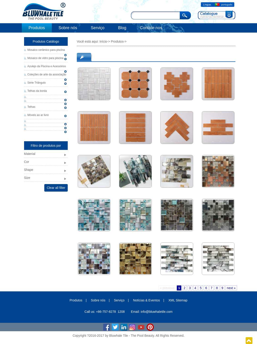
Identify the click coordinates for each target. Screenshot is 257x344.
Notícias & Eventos (146, 300)
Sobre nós (68, 28)
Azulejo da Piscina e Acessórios (46, 66)
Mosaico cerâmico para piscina (46, 49)
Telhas (31, 106)
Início (103, 41)
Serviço (98, 28)
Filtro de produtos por (46, 145)
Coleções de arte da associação (46, 74)
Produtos (37, 28)
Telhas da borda (37, 90)
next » (231, 288)
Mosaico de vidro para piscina (45, 58)
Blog (122, 28)
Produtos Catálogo (46, 41)
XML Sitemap (177, 300)
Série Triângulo (36, 82)
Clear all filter (56, 188)
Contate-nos (151, 28)
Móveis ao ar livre (38, 115)
